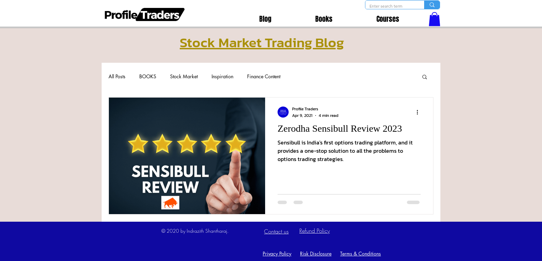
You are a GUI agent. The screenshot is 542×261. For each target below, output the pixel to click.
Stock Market (184, 76)
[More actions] (419, 112)
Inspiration (222, 76)
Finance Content (263, 76)
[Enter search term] (390, 6)
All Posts (117, 76)
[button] (434, 19)
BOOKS (147, 76)
